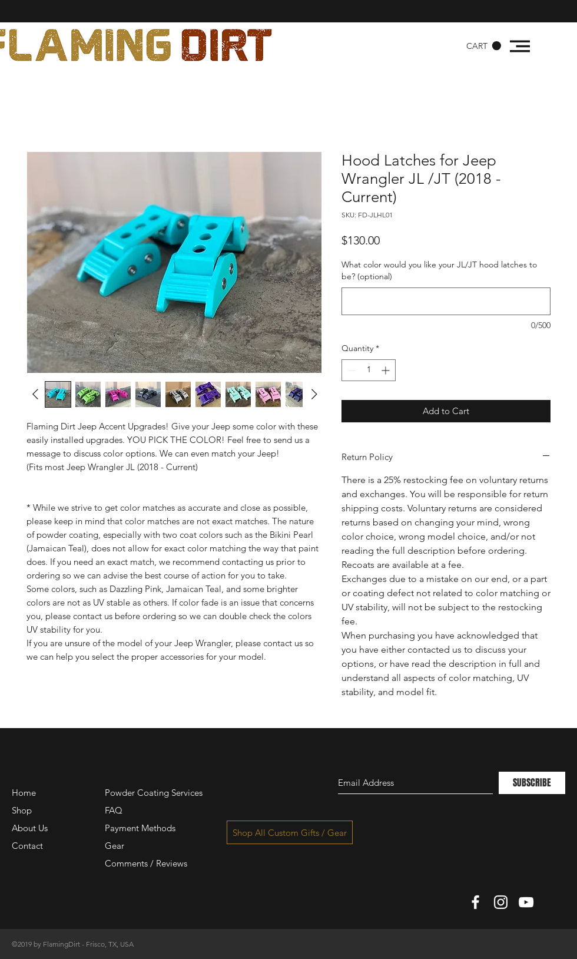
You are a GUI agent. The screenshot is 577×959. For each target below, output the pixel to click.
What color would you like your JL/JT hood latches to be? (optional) (439, 270)
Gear (114, 845)
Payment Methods (141, 828)
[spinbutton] (368, 370)
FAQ (113, 810)
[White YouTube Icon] (526, 902)
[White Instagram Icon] (501, 902)
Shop (22, 810)
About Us (30, 828)
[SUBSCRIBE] (532, 783)
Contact (27, 845)
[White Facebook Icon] (475, 902)
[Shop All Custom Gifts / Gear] (290, 832)
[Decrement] (350, 370)
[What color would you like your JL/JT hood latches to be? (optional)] (446, 301)
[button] (483, 46)
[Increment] (386, 370)
